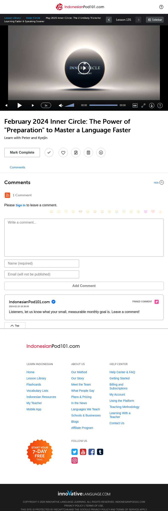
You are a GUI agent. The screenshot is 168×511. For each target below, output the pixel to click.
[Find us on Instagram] (74, 454)
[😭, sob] (112, 196)
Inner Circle (33, 17)
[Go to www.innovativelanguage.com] (84, 486)
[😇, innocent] (119, 196)
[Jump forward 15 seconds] (33, 105)
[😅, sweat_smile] (98, 196)
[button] (161, 7)
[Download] (151, 105)
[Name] (41, 257)
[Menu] (7, 7)
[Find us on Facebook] (91, 445)
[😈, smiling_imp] (141, 196)
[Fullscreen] (143, 105)
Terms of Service (127, 503)
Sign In (21, 205)
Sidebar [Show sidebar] (157, 20)
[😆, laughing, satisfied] (90, 196)
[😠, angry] (83, 196)
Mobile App (34, 403)
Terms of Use (94, 499)
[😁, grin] (61, 196)
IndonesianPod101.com (130, 495)
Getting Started (120, 372)
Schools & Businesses (86, 409)
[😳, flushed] (54, 196)
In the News (79, 396)
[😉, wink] (105, 196)
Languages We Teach (85, 403)
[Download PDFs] (88, 152)
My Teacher (34, 396)
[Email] (41, 268)
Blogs (75, 415)
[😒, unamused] (69, 196)
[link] (109, 20)
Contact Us (117, 416)
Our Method (79, 365)
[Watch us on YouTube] (83, 445)
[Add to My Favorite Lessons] (63, 152)
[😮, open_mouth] (134, 196)
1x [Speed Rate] (46, 105)
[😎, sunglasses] (76, 196)
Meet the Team (81, 378)
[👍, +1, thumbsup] (155, 196)
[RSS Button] (7, 195)
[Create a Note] (75, 152)
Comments (17, 167)
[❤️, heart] (148, 196)
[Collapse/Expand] (84, 182)
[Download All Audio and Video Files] (101, 152)
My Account (117, 388)
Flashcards (34, 378)
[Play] (20, 105)
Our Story (77, 372)
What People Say (82, 384)
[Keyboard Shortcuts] (160, 105)
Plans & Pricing (81, 390)
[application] (84, 68)
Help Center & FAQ (122, 365)
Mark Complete (22, 152)
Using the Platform (122, 394)
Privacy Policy (73, 499)
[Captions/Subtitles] (135, 105)
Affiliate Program (82, 421)
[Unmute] (61, 105)
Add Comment (26, 279)
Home (30, 365)
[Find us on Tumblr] (100, 445)
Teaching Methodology (124, 400)
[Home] (80, 10)
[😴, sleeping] (127, 196)
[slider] (69, 105)
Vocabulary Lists (37, 384)
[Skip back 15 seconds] (6, 105)
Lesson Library (12, 17)
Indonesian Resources (41, 390)
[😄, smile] (47, 196)
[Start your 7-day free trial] (40, 446)
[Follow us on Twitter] (74, 445)
